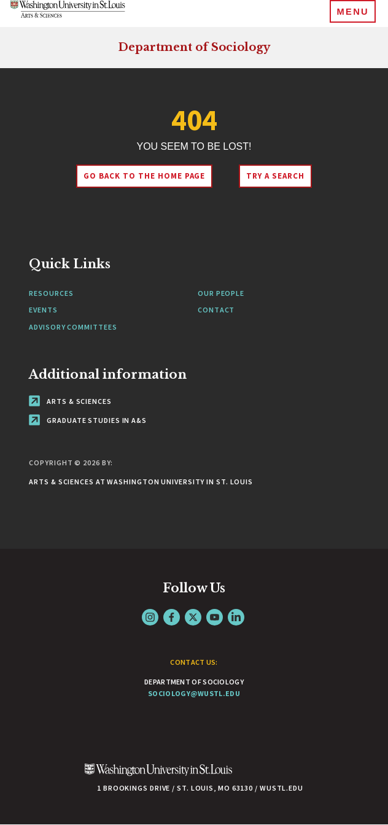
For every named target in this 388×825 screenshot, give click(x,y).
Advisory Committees (73, 326)
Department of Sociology (194, 47)
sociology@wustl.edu (194, 693)
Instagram (150, 617)
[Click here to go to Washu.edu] (158, 776)
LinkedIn (236, 617)
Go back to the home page (144, 176)
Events (43, 309)
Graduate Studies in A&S (88, 420)
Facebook (171, 617)
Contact (216, 309)
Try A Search (275, 176)
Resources (51, 293)
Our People (221, 293)
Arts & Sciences (70, 401)
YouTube (214, 617)
